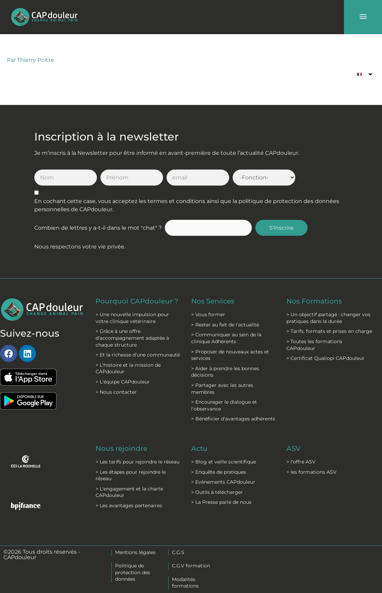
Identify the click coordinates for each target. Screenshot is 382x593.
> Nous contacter (116, 392)
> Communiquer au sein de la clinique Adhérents (226, 338)
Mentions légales (135, 552)
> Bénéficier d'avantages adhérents (233, 419)
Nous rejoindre (121, 448)
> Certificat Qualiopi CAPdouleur (325, 358)
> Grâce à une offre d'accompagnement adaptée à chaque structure (132, 338)
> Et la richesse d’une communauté (138, 355)
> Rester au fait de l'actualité (225, 325)
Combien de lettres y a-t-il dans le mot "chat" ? (98, 228)
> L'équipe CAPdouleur (123, 382)
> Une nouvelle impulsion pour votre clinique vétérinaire (132, 317)
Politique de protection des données (132, 572)
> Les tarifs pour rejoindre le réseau (138, 462)
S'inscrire (281, 228)
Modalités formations (185, 582)
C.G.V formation (191, 566)
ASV (293, 448)
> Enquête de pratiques (218, 472)
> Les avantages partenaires (129, 505)
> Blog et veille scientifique (223, 462)
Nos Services (212, 301)
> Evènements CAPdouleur (223, 482)
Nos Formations (314, 301)
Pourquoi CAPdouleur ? (137, 301)
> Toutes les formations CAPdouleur (314, 344)
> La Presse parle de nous (221, 502)
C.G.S (178, 552)
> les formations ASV (311, 472)
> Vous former (208, 314)
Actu (199, 448)
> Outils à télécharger (217, 492)
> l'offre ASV (301, 462)
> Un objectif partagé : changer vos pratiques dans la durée (328, 317)
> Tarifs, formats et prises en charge (329, 331)
